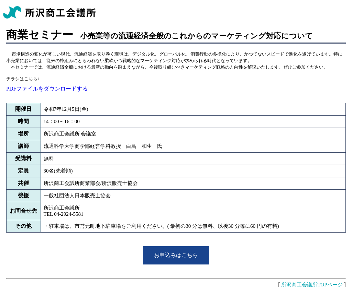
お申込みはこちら (176, 255)
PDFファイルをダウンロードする (47, 89)
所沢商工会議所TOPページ (311, 284)
